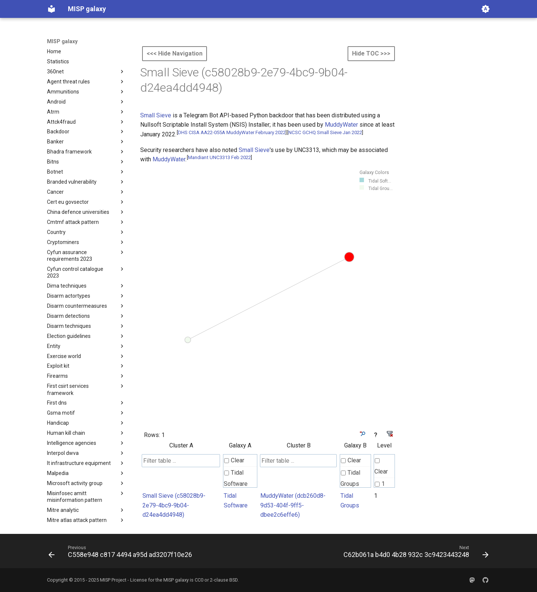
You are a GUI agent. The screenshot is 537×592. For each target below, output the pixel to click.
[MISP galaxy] (51, 8)
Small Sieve (155, 115)
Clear (234, 460)
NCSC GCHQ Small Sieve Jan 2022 (325, 132)
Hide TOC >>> (371, 53)
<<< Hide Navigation (174, 53)
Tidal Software (236, 478)
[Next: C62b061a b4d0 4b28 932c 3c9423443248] (414, 553)
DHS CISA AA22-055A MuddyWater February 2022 (232, 132)
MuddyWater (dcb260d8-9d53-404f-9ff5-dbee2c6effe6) (293, 505)
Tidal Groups (350, 478)
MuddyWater (341, 124)
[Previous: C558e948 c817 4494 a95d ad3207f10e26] (122, 553)
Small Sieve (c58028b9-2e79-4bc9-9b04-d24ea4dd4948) (173, 505)
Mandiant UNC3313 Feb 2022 (219, 157)
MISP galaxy (62, 41)
